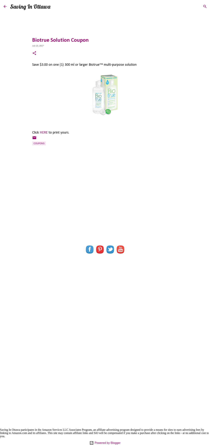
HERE (44, 132)
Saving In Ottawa (30, 6)
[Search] (55, 6)
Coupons (39, 143)
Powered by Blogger (105, 442)
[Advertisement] (105, 209)
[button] (34, 53)
